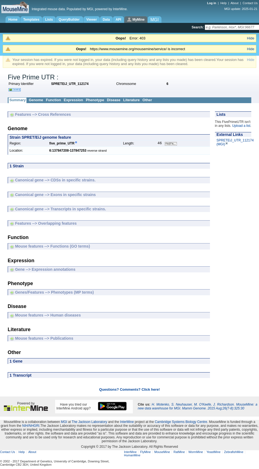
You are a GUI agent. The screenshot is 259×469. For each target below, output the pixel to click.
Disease (113, 100)
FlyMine (145, 452)
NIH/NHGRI (30, 426)
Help (223, 3)
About (235, 3)
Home (12, 20)
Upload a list (241, 126)
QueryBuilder (69, 20)
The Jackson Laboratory (89, 422)
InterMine (127, 422)
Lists (49, 20)
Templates (31, 20)
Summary (17, 100)
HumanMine (132, 455)
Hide (250, 38)
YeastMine (213, 452)
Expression (73, 100)
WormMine (195, 452)
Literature (131, 100)
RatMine (179, 452)
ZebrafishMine (233, 452)
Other (147, 100)
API (118, 20)
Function (53, 100)
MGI (64, 422)
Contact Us (250, 3)
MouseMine (162, 452)
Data (106, 20)
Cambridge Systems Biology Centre (181, 422)
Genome (36, 100)
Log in (212, 3)
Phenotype (95, 100)
